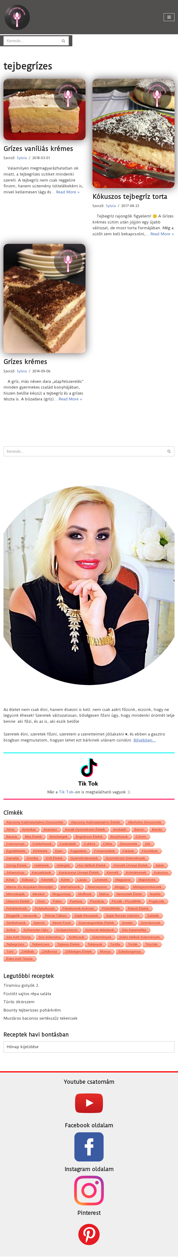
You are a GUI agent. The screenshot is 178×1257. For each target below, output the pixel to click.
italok (160, 865)
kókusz (27, 880)
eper (59, 851)
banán (157, 830)
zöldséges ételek (78, 952)
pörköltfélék (111, 909)
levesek (101, 880)
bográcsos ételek (89, 837)
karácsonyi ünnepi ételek (79, 873)
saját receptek (86, 916)
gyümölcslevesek (84, 858)
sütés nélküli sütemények (139, 937)
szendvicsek (150, 923)
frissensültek (104, 851)
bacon (139, 830)
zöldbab (27, 952)
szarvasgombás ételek (96, 923)
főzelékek (150, 851)
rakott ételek (138, 909)
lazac (82, 880)
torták (132, 944)
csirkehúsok (42, 844)
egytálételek (15, 851)
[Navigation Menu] (169, 17)
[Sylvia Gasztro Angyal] (17, 17)
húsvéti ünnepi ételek (131, 865)
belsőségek (59, 837)
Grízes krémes (25, 362)
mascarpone (97, 887)
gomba (32, 858)
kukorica (161, 873)
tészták (151, 944)
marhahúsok (70, 887)
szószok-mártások (99, 930)
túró (9, 952)
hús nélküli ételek (91, 865)
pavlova (76, 901)
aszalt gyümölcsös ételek (85, 830)
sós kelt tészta (18, 937)
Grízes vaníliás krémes (38, 149)
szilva (11, 930)
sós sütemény (49, 937)
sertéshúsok (15, 923)
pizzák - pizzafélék (126, 901)
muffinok (84, 894)
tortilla (115, 944)
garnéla (12, 858)
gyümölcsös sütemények (125, 858)
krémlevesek (136, 873)
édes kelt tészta (19, 959)
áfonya (105, 952)
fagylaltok (78, 851)
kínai (10, 880)
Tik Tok (66, 792)
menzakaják (15, 894)
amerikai (28, 830)
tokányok (94, 944)
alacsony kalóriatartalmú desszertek (34, 822)
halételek (42, 865)
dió (147, 844)
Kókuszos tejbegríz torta (129, 197)
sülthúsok (76, 937)
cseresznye (15, 844)
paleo (57, 901)
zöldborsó (49, 952)
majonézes (147, 880)
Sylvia (22, 158)
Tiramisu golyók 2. (21, 985)
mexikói (38, 894)
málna (104, 894)
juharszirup (15, 873)
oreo (41, 901)
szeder (127, 923)
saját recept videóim (122, 916)
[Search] (30, 40)
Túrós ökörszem (19, 1002)
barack (11, 837)
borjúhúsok (119, 837)
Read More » (68, 192)
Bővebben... (145, 740)
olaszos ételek (17, 901)
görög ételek (16, 865)
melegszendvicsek (147, 887)
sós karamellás (134, 930)
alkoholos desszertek (144, 822)
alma (10, 830)
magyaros (123, 880)
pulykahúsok (44, 909)
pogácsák (156, 901)
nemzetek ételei (129, 894)
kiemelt (112, 873)
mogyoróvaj (61, 894)
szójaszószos (67, 930)
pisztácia (97, 901)
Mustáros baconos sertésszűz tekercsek (40, 1018)
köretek (47, 880)
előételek (40, 851)
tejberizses (40, 944)
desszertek (128, 844)
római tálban (56, 916)
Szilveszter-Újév (35, 930)
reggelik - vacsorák (21, 916)
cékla (107, 844)
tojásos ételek (68, 944)
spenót (38, 923)
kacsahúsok (41, 873)
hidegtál (63, 865)
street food (61, 923)
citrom (141, 837)
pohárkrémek (16, 909)
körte (65, 880)
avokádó (119, 830)
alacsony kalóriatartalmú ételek (95, 822)
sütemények (101, 937)
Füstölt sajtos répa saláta (27, 994)
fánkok (128, 851)
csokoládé (68, 844)
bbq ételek (33, 837)
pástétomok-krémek (78, 909)
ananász (50, 830)
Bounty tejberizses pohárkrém (32, 1010)
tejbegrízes (15, 944)
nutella (155, 894)
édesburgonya (129, 952)
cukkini (89, 844)
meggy (120, 887)
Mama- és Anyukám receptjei (29, 887)
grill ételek (54, 858)
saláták (153, 916)
